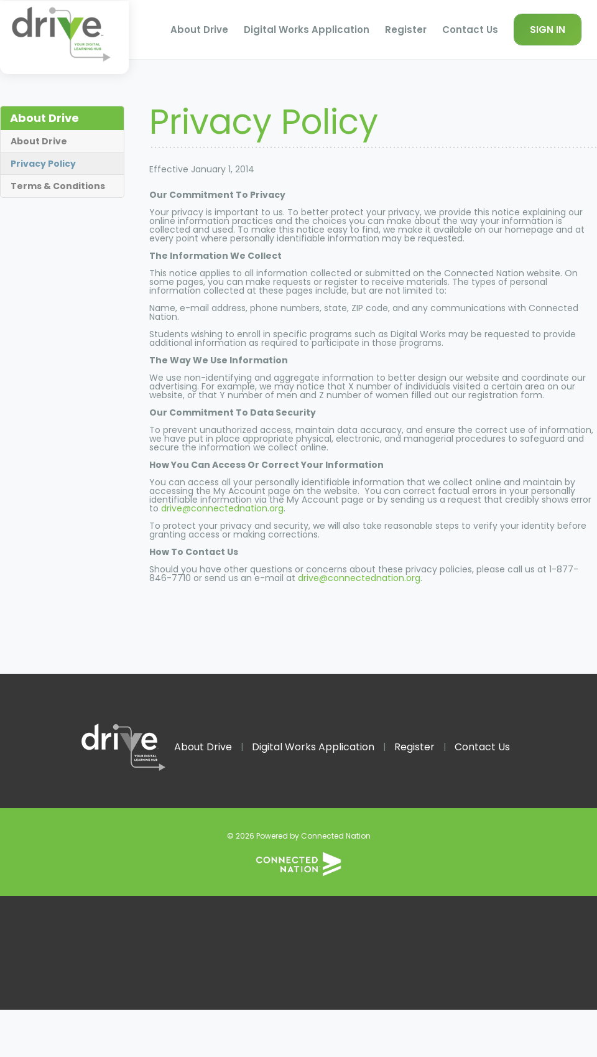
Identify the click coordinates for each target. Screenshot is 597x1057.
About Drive (199, 29)
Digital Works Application (306, 29)
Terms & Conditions (58, 186)
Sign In (547, 29)
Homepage (64, 37)
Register (406, 29)
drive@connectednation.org (222, 508)
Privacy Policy (43, 163)
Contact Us (470, 29)
